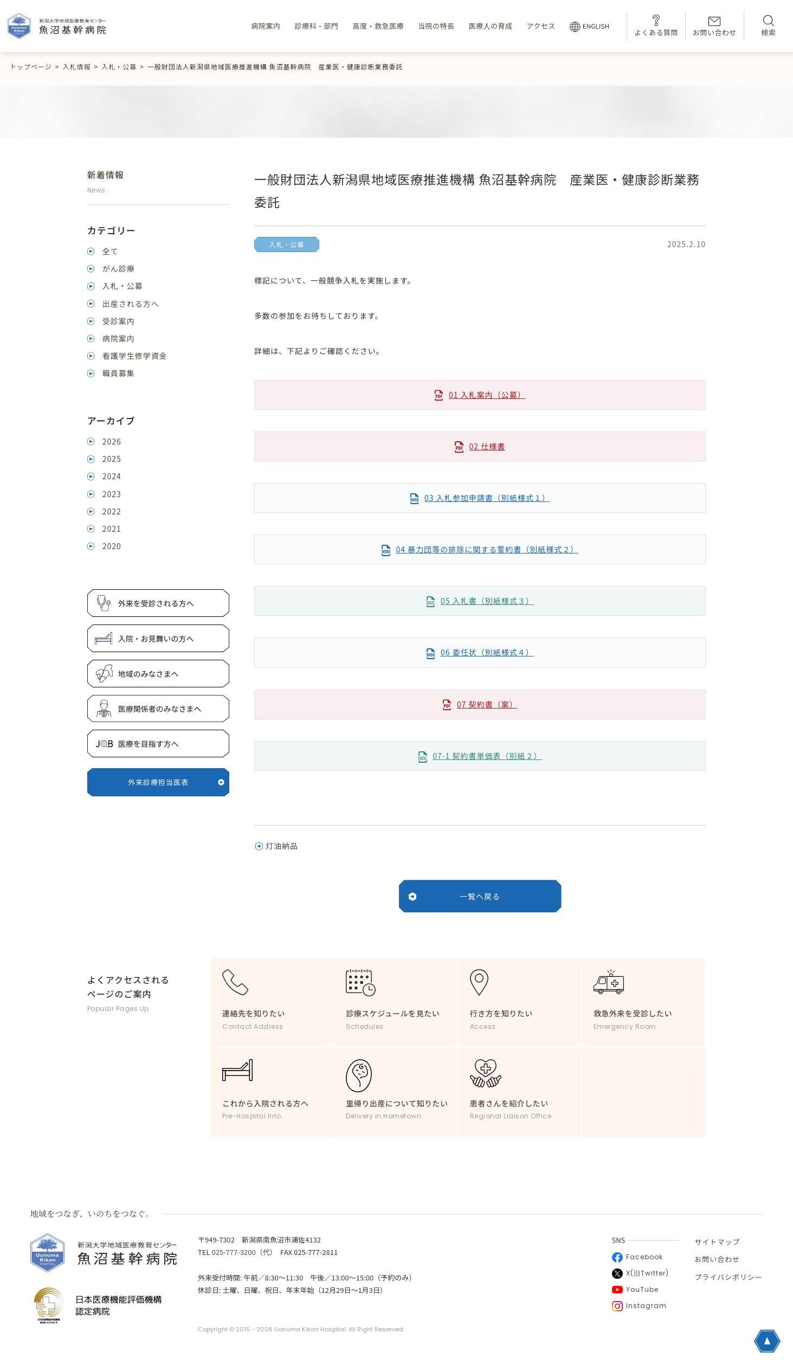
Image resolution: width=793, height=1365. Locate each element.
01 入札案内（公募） (487, 394)
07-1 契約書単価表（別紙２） (487, 755)
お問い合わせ (715, 27)
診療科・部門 (316, 26)
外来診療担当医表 (176, 782)
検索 (768, 26)
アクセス (540, 26)
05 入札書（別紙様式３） (487, 600)
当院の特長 (436, 26)
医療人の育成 (490, 26)
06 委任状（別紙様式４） (487, 652)
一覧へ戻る (480, 896)
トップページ (31, 66)
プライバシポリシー (728, 1277)
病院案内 (265, 26)
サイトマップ (717, 1242)
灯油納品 (282, 845)
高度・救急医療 (378, 26)
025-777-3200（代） (242, 1252)
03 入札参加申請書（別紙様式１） (487, 497)
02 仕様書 (487, 446)
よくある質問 (656, 26)
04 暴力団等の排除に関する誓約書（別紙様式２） (487, 549)
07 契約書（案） (487, 704)
